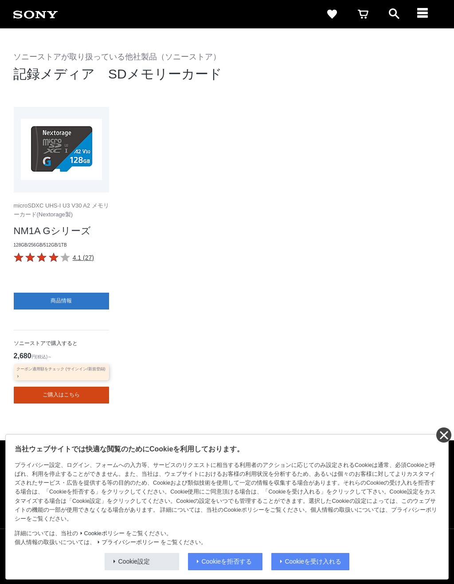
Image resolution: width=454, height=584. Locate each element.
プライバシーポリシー (130, 542)
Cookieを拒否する (227, 561)
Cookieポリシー (104, 533)
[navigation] (425, 14)
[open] (394, 14)
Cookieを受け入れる (313, 561)
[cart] (363, 14)
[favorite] (332, 14)
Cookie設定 (134, 561)
